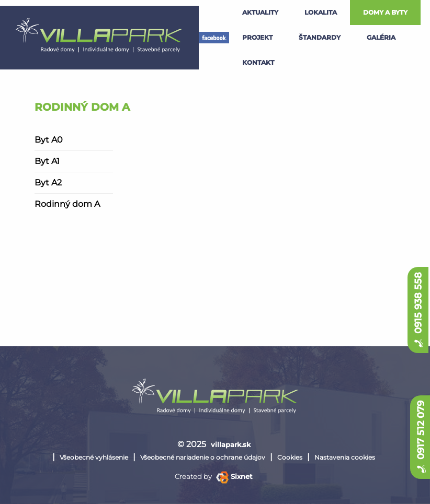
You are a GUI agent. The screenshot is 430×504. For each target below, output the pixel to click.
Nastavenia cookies (344, 457)
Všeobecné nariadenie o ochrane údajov (202, 457)
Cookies (289, 457)
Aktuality (260, 12)
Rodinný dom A (67, 204)
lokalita (320, 12)
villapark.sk (231, 444)
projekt (257, 37)
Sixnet (234, 476)
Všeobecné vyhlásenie (94, 457)
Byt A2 (48, 182)
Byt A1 (47, 161)
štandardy (320, 37)
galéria (381, 37)
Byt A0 (49, 140)
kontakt (258, 62)
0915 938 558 (418, 310)
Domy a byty (385, 12)
